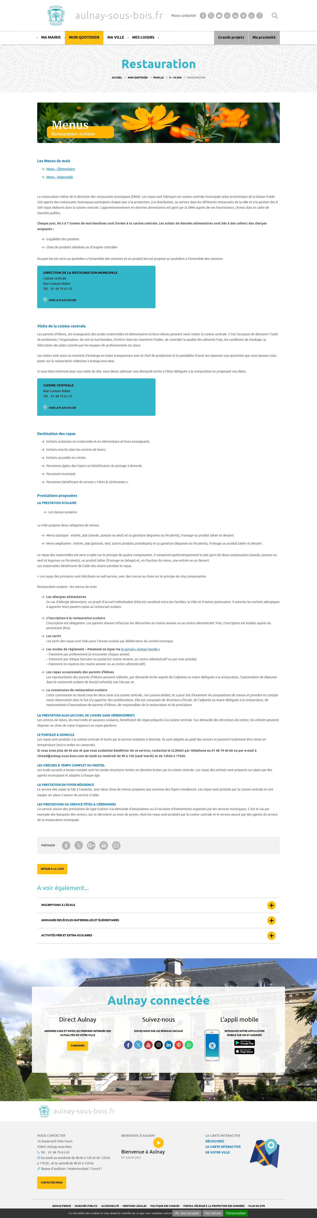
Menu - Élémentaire (60, 169)
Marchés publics (86, 1206)
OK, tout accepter (187, 1213)
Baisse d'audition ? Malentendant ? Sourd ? (71, 1169)
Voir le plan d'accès (62, 300)
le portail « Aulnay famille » (140, 649)
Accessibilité (110, 1206)
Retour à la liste (52, 869)
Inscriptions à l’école (58, 905)
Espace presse (61, 1206)
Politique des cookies (165, 1206)
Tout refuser (212, 1213)
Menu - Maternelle (59, 177)
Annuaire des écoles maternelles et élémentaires (80, 920)
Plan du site (256, 1206)
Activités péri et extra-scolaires (66, 936)
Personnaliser (236, 1213)
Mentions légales (135, 1206)
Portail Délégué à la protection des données (214, 1206)
